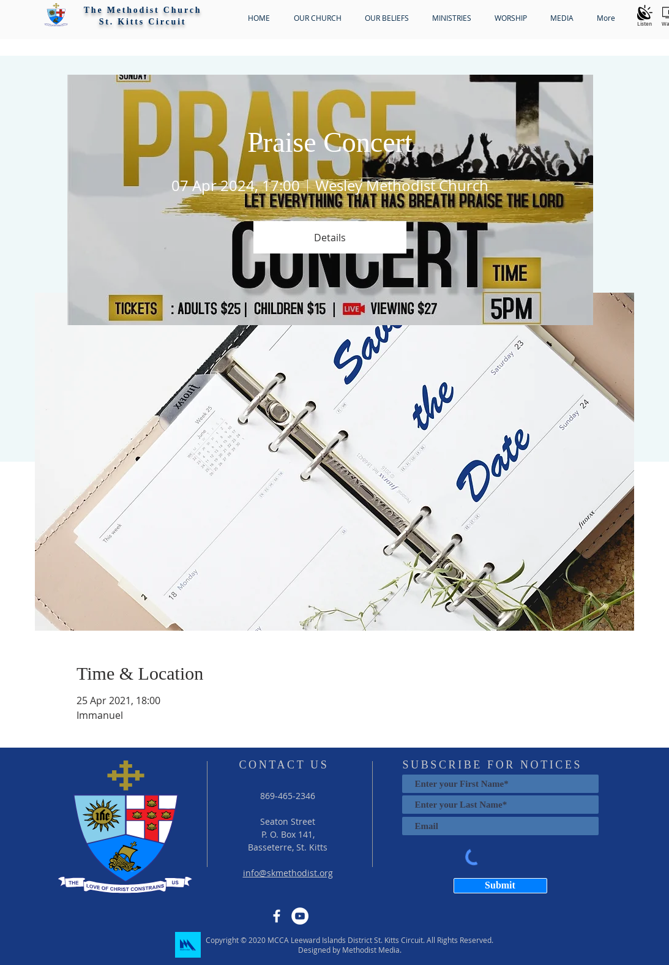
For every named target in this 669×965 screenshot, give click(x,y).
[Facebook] (276, 916)
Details (330, 237)
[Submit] (500, 885)
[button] (56, 14)
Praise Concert (330, 142)
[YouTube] (299, 916)
